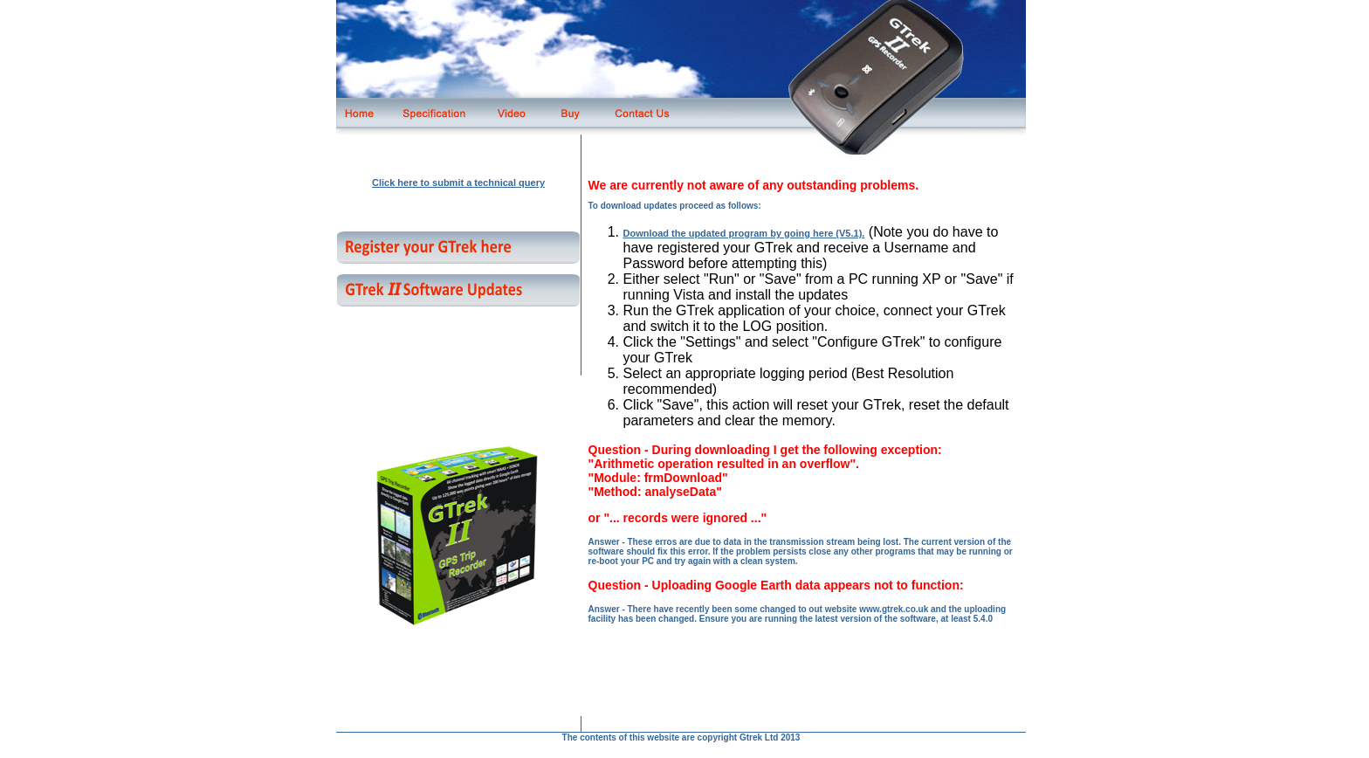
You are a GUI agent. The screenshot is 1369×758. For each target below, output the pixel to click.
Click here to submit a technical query (458, 182)
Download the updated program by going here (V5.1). (744, 233)
